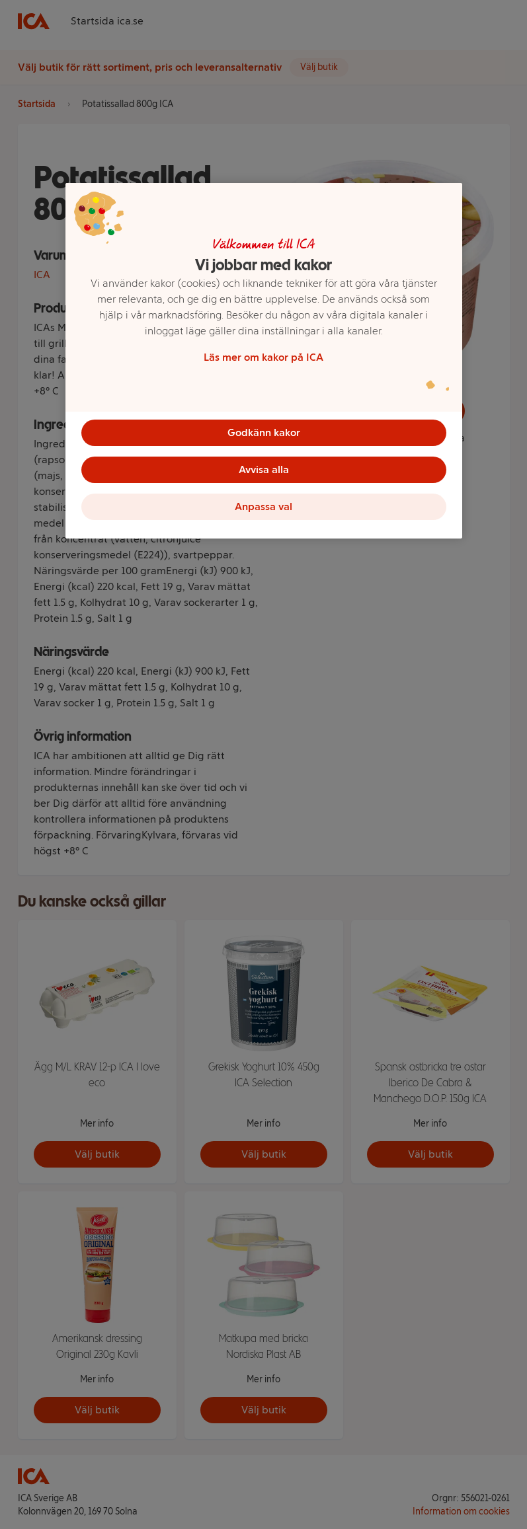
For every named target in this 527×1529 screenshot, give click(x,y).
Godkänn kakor (263, 432)
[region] (263, 361)
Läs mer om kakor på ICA (263, 357)
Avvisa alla (264, 469)
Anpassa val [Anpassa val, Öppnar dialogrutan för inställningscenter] (263, 506)
